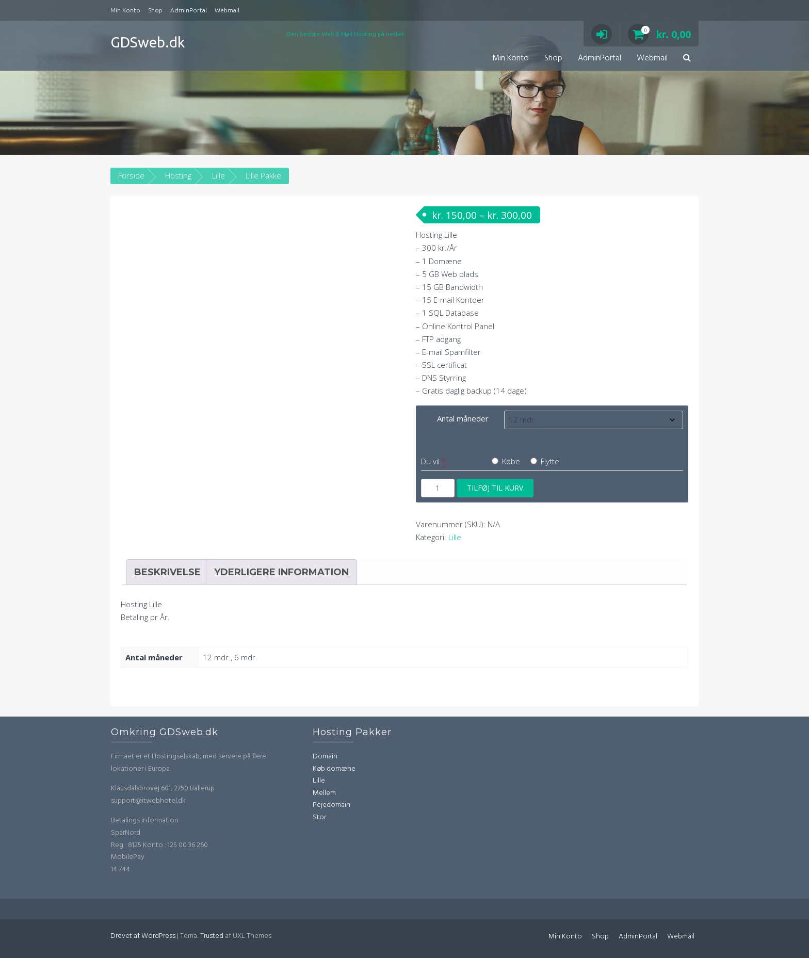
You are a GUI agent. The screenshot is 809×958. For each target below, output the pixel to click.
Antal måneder (463, 418)
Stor (319, 817)
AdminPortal (188, 10)
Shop (155, 10)
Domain (325, 756)
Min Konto (125, 10)
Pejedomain (331, 805)
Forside (131, 175)
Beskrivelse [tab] (167, 572)
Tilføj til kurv (495, 488)
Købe (506, 461)
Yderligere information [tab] (281, 572)
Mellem (324, 793)
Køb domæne (334, 769)
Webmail (227, 10)
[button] (687, 58)
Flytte (544, 461)
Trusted (211, 936)
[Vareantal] (438, 488)
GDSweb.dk (147, 42)
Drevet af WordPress (142, 936)
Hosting (178, 175)
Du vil (430, 461)
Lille (218, 175)
